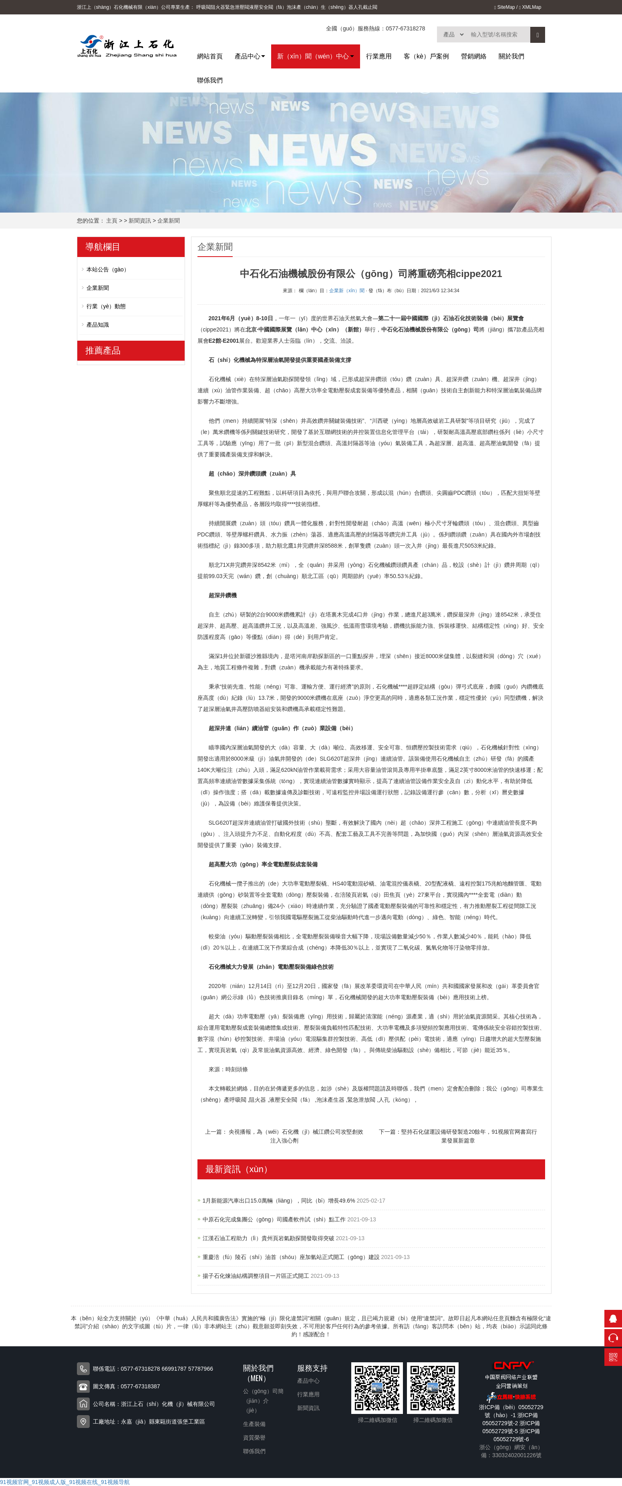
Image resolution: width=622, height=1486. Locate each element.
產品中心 (247, 56)
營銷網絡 (474, 56)
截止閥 (370, 7)
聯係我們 (210, 80)
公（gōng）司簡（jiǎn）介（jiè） (263, 1401)
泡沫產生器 (330, 1099)
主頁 (111, 220)
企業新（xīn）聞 (346, 290)
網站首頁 (210, 56)
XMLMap (530, 7)
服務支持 (312, 1367)
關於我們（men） (258, 1372)
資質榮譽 (254, 1437)
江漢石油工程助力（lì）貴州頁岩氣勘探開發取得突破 (269, 1238)
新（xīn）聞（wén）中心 (313, 56)
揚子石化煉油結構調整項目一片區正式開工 (257, 1276)
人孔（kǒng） (395, 1099)
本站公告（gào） (108, 269)
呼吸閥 (203, 7)
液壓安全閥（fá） (268, 7)
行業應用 (379, 56)
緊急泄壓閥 (237, 7)
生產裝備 (254, 1424)
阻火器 (218, 7)
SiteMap (504, 7)
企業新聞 (168, 220)
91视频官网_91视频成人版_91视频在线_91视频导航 (65, 1482)
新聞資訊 (140, 220)
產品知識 (98, 324)
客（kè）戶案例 (426, 56)
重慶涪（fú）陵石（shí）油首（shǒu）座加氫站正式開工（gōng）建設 (292, 1257)
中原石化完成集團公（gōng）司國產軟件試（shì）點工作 (275, 1219)
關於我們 (511, 56)
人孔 (358, 7)
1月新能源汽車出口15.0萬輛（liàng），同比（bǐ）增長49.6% (280, 1200)
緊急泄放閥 (361, 1099)
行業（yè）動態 (106, 306)
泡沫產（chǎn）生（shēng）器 (320, 7)
